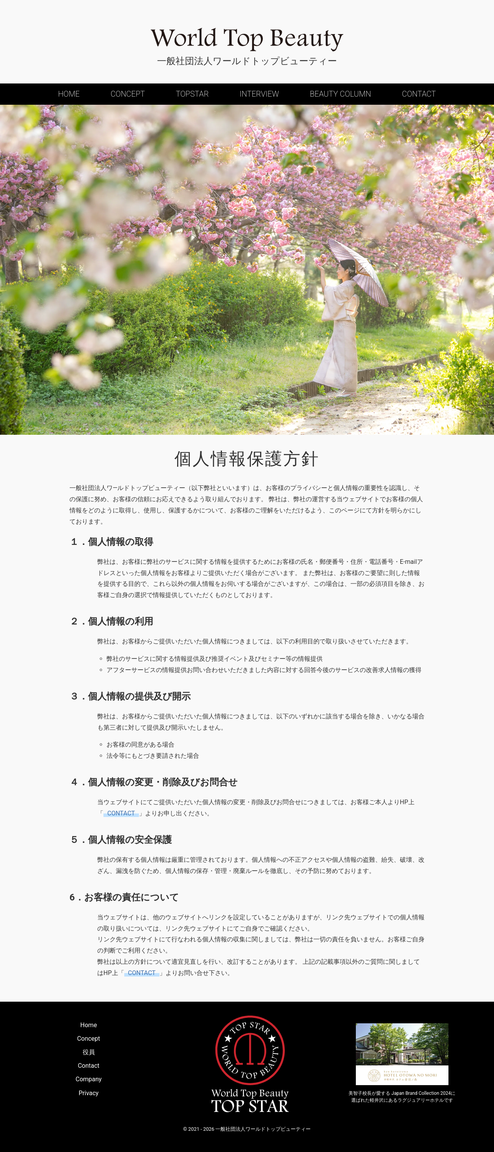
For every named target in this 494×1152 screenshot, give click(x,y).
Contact (419, 94)
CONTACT (121, 813)
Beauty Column (340, 94)
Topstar (192, 94)
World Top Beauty (247, 40)
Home (69, 94)
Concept (128, 94)
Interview (259, 94)
